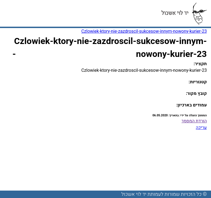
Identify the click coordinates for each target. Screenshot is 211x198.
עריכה (201, 127)
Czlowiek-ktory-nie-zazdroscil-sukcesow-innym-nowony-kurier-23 (144, 31)
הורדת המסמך (194, 121)
